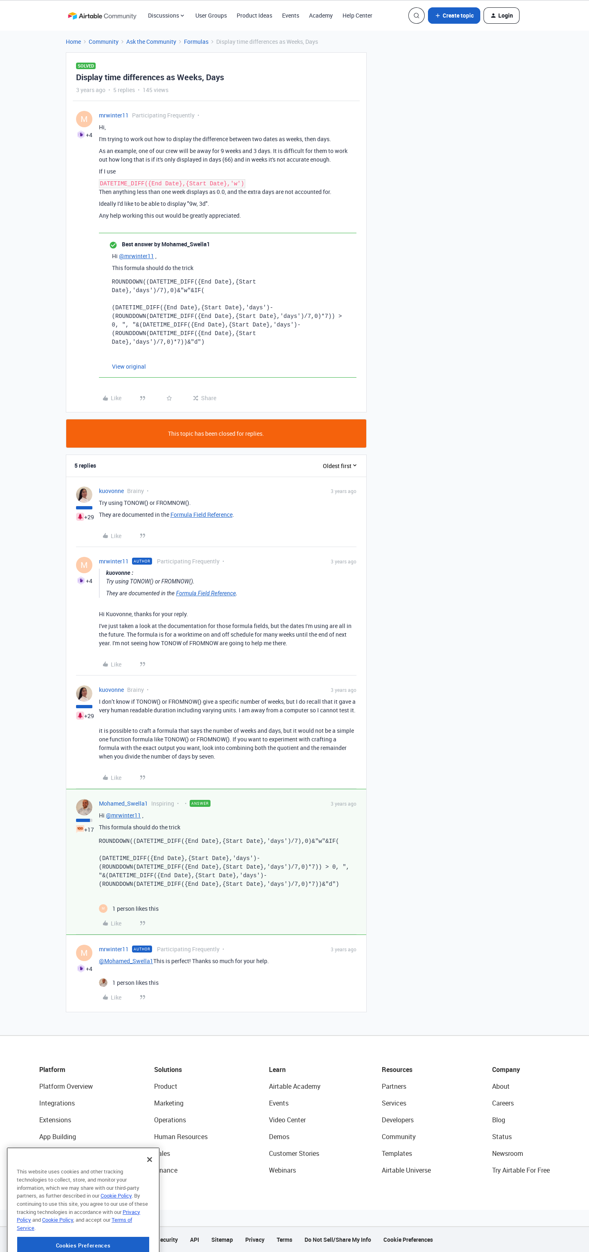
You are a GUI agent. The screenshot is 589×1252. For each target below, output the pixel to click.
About (501, 1086)
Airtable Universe (406, 1170)
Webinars (282, 1170)
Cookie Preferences (408, 1239)
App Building (57, 1136)
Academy (321, 15)
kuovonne (111, 491)
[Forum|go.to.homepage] (102, 15)
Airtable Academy (294, 1086)
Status (502, 1136)
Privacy (254, 1239)
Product (165, 1086)
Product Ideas (254, 15)
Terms (284, 1239)
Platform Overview (66, 1086)
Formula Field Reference (201, 514)
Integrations (57, 1103)
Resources (397, 1069)
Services (394, 1103)
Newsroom (507, 1153)
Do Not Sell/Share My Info (338, 1239)
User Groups (211, 15)
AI (42, 1153)
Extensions (55, 1119)
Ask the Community (151, 41)
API (194, 1239)
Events (290, 15)
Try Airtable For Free (521, 1170)
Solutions (168, 1069)
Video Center (287, 1119)
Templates (397, 1153)
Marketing (169, 1103)
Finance (165, 1170)
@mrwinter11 (136, 256)
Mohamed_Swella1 (123, 803)
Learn (277, 1069)
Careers (503, 1103)
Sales (162, 1153)
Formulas (196, 41)
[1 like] (129, 908)
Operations (170, 1119)
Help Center (357, 15)
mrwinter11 (114, 115)
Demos (279, 1136)
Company (506, 1069)
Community (104, 41)
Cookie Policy (116, 1221)
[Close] (150, 1185)
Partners (394, 1086)
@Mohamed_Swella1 (126, 961)
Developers (398, 1119)
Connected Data (63, 1170)
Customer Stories (294, 1153)
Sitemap (222, 1239)
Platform (52, 1069)
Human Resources (181, 1136)
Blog (498, 1119)
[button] (454, 15)
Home (73, 41)
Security (167, 1239)
